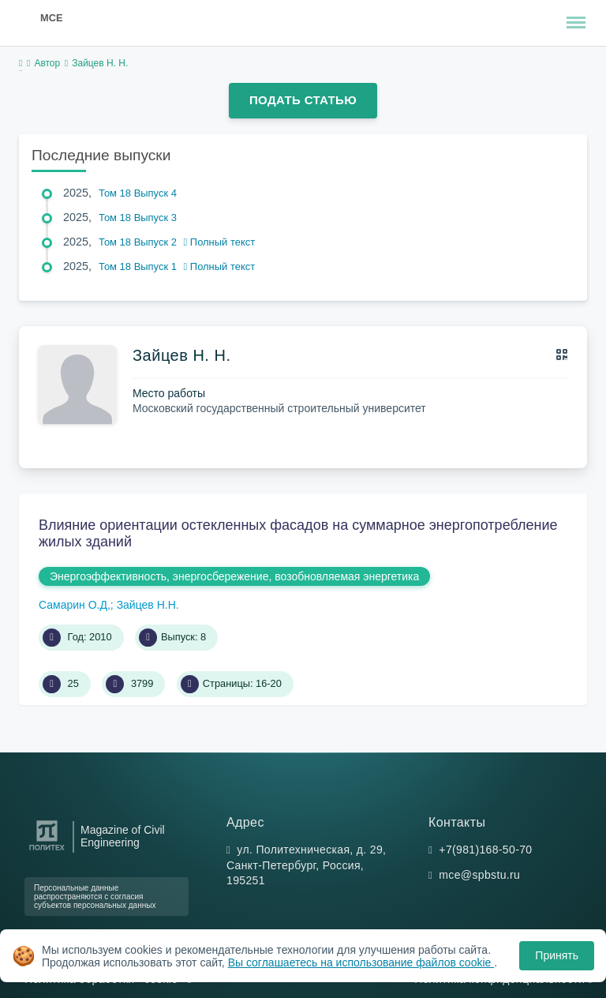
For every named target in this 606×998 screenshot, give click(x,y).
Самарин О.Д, (74, 604)
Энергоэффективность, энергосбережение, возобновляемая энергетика (234, 576)
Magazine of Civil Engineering (122, 836)
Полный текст (220, 242)
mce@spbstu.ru (479, 875)
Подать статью (303, 100)
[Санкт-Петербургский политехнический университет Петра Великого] (46, 850)
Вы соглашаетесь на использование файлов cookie (361, 962)
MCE (51, 18)
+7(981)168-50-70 (485, 849)
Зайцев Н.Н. (148, 604)
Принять (556, 955)
